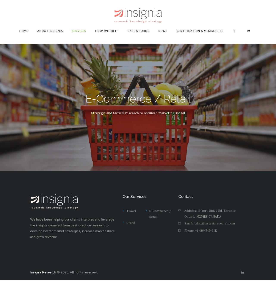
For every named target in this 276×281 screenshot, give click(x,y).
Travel (131, 211)
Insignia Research (43, 273)
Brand (131, 223)
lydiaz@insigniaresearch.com (214, 223)
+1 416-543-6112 (206, 230)
